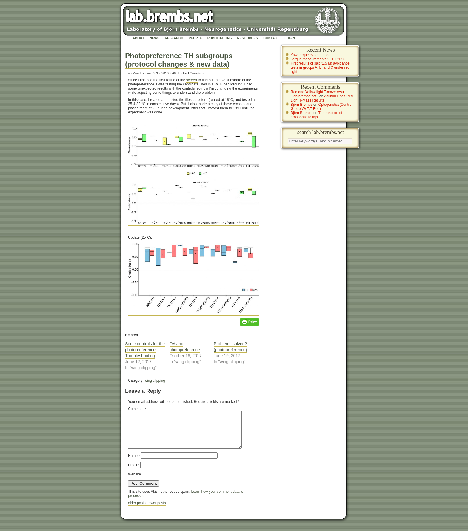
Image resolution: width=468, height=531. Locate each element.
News (154, 38)
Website (134, 481)
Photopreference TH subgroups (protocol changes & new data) (179, 60)
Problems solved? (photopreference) (230, 346)
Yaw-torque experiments (310, 55)
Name (134, 463)
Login (289, 38)
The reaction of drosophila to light (316, 115)
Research (174, 38)
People (195, 38)
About (138, 38)
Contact (271, 38)
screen (192, 80)
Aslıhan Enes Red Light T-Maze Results (322, 98)
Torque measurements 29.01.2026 (318, 59)
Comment (137, 409)
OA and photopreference (185, 346)
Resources (247, 38)
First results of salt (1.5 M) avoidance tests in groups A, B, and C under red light (320, 67)
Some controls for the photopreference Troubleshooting (145, 349)
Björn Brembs (301, 104)
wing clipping (154, 380)
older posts (137, 510)
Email (133, 472)
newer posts (156, 510)
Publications (219, 38)
